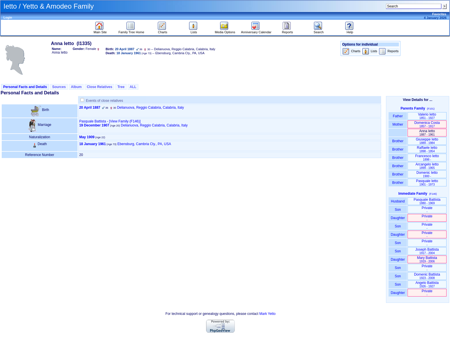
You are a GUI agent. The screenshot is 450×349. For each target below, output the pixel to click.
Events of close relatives (104, 101)
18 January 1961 (92, 144)
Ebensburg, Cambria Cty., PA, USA (144, 144)
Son (398, 210)
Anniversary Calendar (256, 31)
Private (427, 209)
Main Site (100, 31)
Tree (121, 87)
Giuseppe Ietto (427, 141)
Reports (287, 31)
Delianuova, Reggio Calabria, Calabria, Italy (150, 108)
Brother (397, 141)
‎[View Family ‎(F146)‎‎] (125, 121)
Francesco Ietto (427, 157)
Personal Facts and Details (25, 87)
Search (318, 31)
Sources (59, 87)
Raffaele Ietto (427, 149)
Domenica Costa (427, 124)
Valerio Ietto (427, 116)
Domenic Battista (427, 276)
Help (350, 31)
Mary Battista (427, 259)
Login (7, 17)
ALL (133, 87)
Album (76, 87)
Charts (162, 31)
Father (398, 116)
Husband (398, 201)
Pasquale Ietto (427, 182)
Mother (397, 124)
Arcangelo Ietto (427, 165)
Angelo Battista (427, 284)
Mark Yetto (267, 314)
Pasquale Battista (92, 121)
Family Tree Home (131, 31)
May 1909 (86, 137)
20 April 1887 (89, 108)
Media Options (225, 31)
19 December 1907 (94, 125)
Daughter (398, 218)
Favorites (439, 14)
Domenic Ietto (427, 174)
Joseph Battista (427, 251)
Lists (194, 31)
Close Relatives (99, 87)
